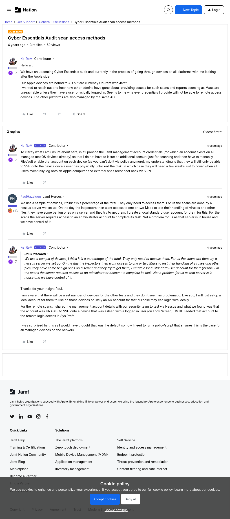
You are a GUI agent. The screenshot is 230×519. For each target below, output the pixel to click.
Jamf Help (17, 440)
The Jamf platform (69, 440)
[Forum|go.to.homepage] (26, 10)
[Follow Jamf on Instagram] (38, 416)
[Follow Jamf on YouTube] (29, 416)
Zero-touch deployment (72, 447)
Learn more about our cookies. (197, 489)
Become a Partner (23, 476)
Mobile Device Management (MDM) (81, 454)
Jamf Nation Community (28, 454)
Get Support (26, 22)
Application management (73, 462)
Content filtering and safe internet (142, 469)
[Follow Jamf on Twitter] (12, 416)
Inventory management (72, 469)
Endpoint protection (131, 454)
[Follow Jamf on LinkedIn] (21, 416)
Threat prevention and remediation (142, 462)
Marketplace (19, 469)
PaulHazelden (30, 196)
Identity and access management (141, 447)
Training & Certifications (28, 447)
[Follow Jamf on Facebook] (47, 416)
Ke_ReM (26, 59)
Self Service (126, 440)
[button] (8, 11)
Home (8, 22)
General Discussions (54, 22)
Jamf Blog (17, 462)
